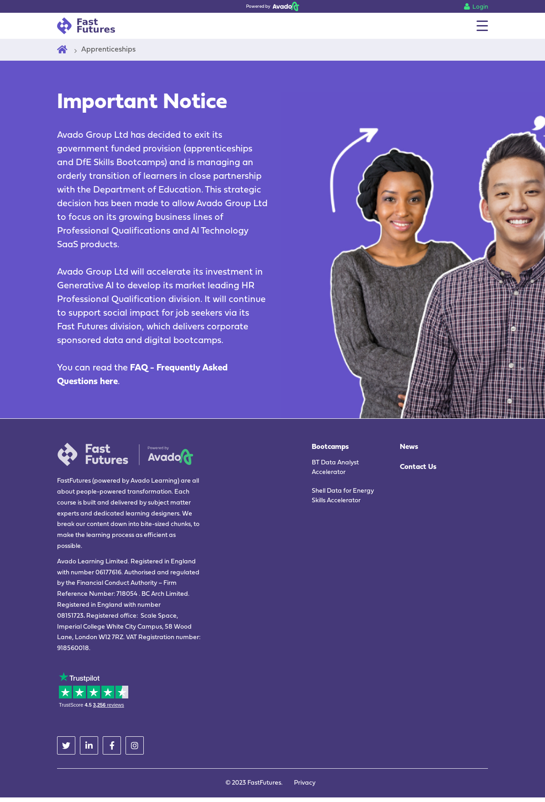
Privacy (304, 783)
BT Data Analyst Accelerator (335, 467)
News (409, 447)
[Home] (62, 49)
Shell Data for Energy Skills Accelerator (343, 496)
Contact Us (418, 467)
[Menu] (482, 25)
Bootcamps (330, 447)
